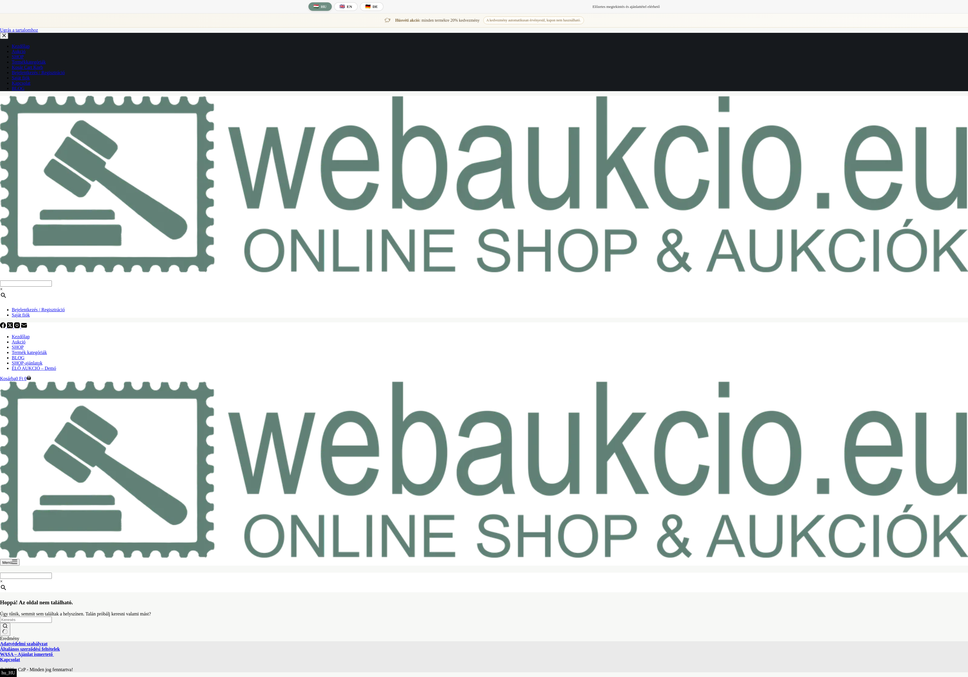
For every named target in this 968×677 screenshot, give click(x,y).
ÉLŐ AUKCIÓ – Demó (34, 368)
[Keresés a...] (26, 620)
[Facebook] (3, 326)
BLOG (18, 357)
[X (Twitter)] (10, 326)
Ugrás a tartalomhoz (19, 30)
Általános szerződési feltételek (30, 649)
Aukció (18, 341)
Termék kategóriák (29, 352)
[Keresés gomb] (5, 629)
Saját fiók (21, 314)
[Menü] (10, 562)
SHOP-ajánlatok (27, 362)
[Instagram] (17, 326)
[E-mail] (24, 326)
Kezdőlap (21, 336)
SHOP (18, 347)
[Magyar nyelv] (320, 6)
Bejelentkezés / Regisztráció (38, 309)
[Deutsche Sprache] (371, 6)
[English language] (346, 6)
